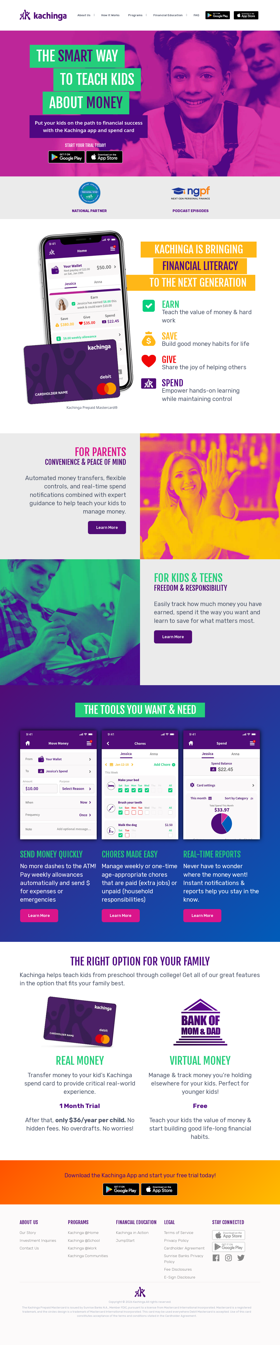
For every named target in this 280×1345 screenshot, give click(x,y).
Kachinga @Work (82, 1248)
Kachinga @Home (83, 1232)
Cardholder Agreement (184, 1248)
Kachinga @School (84, 1240)
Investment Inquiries (38, 1240)
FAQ (205, 15)
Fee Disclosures (178, 1269)
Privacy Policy (176, 1240)
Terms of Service (178, 1232)
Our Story (28, 1232)
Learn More (107, 527)
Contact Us (29, 1248)
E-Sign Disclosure (179, 1277)
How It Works (115, 15)
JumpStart (125, 1240)
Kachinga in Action (132, 1232)
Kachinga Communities (88, 1256)
